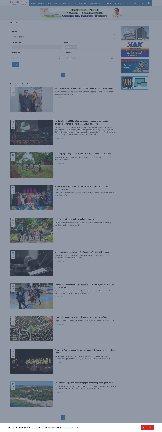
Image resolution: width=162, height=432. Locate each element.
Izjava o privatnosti (70, 427)
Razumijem (147, 427)
